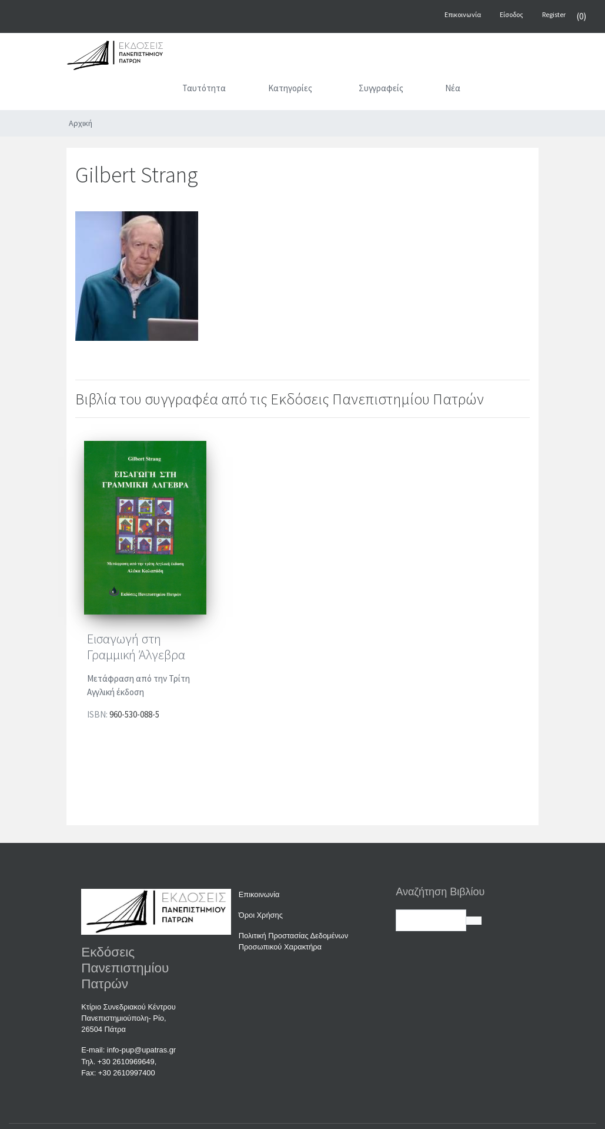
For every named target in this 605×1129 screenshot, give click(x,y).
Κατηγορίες (290, 88)
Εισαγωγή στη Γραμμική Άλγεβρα (136, 646)
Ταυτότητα (204, 88)
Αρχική (80, 123)
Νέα (452, 88)
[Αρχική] (146, 90)
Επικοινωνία (259, 894)
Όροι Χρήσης (261, 915)
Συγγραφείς (381, 88)
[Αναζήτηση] (508, 90)
